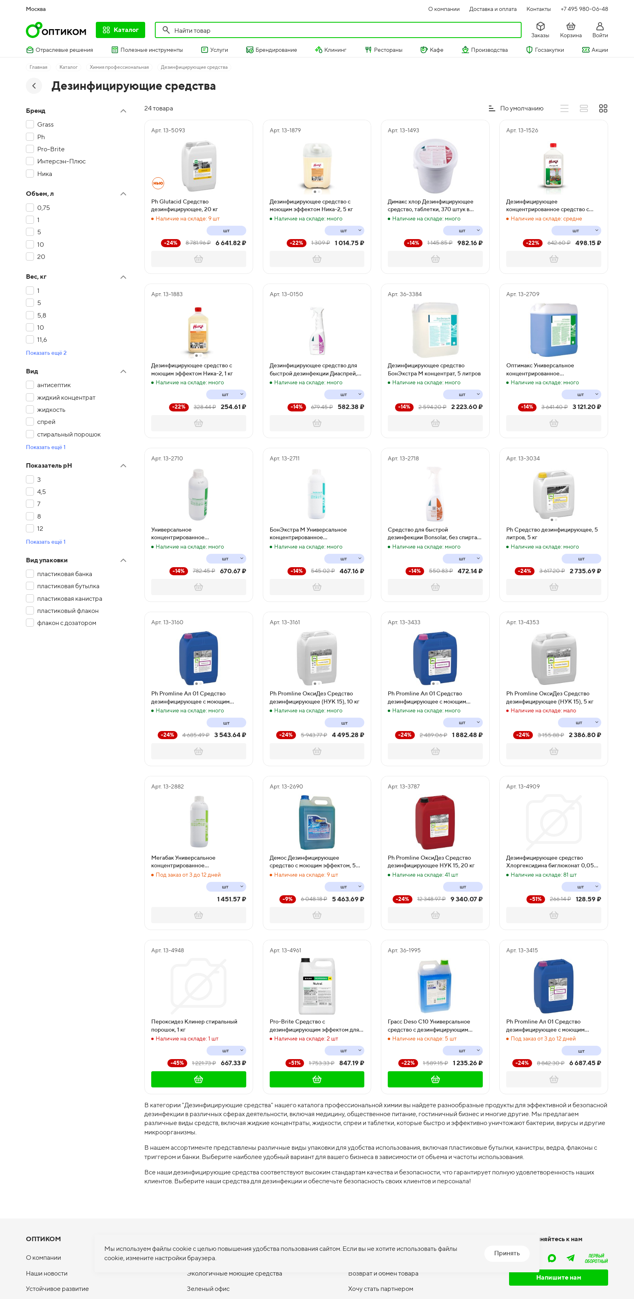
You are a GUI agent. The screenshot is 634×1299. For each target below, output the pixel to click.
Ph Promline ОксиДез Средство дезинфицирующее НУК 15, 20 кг (431, 861)
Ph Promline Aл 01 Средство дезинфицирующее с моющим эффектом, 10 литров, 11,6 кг (190, 698)
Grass (45, 124)
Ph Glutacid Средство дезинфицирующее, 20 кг (184, 205)
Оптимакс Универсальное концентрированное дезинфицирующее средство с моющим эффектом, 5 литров (546, 369)
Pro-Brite (51, 149)
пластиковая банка (64, 574)
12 (40, 528)
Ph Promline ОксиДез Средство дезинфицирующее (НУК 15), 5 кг (550, 697)
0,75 (43, 208)
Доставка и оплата (493, 9)
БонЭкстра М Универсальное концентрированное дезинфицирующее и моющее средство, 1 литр (309, 534)
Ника (44, 174)
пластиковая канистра (69, 598)
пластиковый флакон (68, 611)
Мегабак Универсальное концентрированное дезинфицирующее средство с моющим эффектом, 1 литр (191, 862)
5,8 (41, 315)
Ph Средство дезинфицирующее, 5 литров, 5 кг (552, 533)
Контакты (538, 9)
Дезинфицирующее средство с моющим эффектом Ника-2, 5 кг (311, 205)
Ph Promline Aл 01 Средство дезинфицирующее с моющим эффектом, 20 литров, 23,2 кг (545, 1026)
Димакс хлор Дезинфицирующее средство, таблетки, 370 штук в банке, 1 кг (430, 206)
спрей (46, 422)
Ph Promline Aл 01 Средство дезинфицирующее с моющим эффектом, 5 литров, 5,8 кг (427, 698)
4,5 (41, 492)
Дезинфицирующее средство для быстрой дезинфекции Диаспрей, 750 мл (313, 369)
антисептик (54, 385)
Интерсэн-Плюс (61, 161)
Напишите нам (558, 1277)
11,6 (42, 339)
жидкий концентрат (66, 397)
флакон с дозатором (66, 623)
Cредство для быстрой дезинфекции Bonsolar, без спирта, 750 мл (433, 534)
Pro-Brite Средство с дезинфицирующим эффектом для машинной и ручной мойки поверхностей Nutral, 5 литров (314, 1026)
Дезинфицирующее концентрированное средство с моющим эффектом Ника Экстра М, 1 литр (552, 206)
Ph (41, 137)
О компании (444, 9)
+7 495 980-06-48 (584, 9)
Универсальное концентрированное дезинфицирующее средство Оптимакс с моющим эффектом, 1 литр (194, 534)
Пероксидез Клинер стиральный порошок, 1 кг (194, 1025)
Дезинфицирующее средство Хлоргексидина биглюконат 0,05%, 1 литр (553, 862)
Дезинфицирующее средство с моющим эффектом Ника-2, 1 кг (192, 369)
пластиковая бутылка (68, 586)
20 (41, 257)
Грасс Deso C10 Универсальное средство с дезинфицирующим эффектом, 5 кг (429, 1026)
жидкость (51, 409)
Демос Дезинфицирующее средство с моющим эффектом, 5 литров (313, 862)
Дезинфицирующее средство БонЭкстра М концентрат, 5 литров (434, 369)
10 (40, 244)
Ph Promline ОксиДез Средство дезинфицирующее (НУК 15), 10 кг (314, 697)
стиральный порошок (69, 434)
